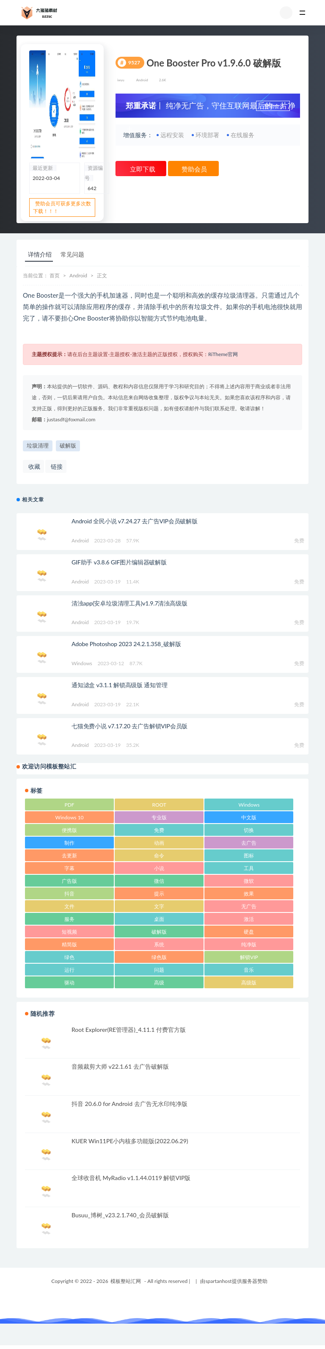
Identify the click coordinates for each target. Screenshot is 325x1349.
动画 (159, 843)
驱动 (69, 982)
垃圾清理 (38, 445)
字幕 (69, 868)
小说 (159, 868)
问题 (159, 970)
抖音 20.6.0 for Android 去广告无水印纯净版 (129, 1103)
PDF (69, 805)
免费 (159, 830)
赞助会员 (273, 106)
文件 (69, 906)
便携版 (69, 830)
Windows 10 (69, 817)
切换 (249, 830)
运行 (69, 970)
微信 (159, 881)
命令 (159, 855)
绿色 (69, 957)
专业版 (159, 817)
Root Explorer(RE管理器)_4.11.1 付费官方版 (129, 1029)
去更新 (69, 855)
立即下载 (141, 169)
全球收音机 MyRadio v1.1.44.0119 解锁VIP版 (131, 1177)
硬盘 (249, 932)
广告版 (69, 881)
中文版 (248, 817)
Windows (82, 663)
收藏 (33, 466)
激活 (249, 919)
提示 (159, 893)
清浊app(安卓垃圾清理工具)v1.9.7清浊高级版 (129, 603)
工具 (249, 868)
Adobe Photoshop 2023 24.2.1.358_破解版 (126, 643)
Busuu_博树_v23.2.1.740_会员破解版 (120, 1215)
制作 (69, 843)
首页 (55, 275)
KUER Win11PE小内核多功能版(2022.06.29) (130, 1140)
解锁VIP (249, 957)
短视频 (69, 932)
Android (142, 80)
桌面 (159, 919)
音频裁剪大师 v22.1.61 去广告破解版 (120, 1066)
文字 (159, 906)
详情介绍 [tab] (40, 254)
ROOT (159, 805)
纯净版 (248, 944)
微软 (249, 881)
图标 (249, 855)
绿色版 (159, 957)
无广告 (248, 906)
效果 (249, 893)
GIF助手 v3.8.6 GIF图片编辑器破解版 (119, 562)
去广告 (248, 843)
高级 (159, 982)
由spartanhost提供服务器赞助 (233, 1281)
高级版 (248, 982)
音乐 (249, 970)
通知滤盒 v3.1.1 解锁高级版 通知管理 (119, 684)
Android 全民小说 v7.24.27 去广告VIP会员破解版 (135, 521)
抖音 (69, 893)
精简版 (69, 944)
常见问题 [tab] (72, 254)
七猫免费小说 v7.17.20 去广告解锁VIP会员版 (129, 726)
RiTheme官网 (223, 354)
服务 (69, 919)
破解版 (68, 445)
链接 (56, 466)
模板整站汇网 (125, 1281)
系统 (159, 944)
